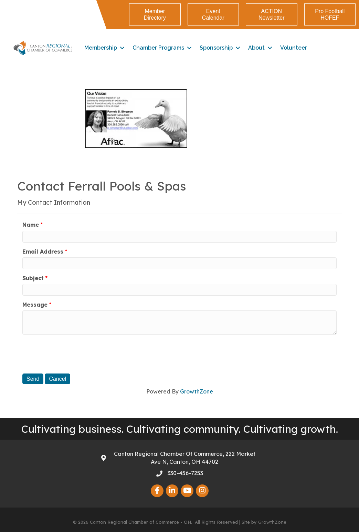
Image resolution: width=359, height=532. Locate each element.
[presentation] (74, 353)
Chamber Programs (158, 47)
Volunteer (294, 47)
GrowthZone (196, 391)
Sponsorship (216, 47)
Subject (33, 278)
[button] (154, 14)
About (257, 47)
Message (34, 304)
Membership (101, 47)
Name (30, 224)
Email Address (42, 251)
